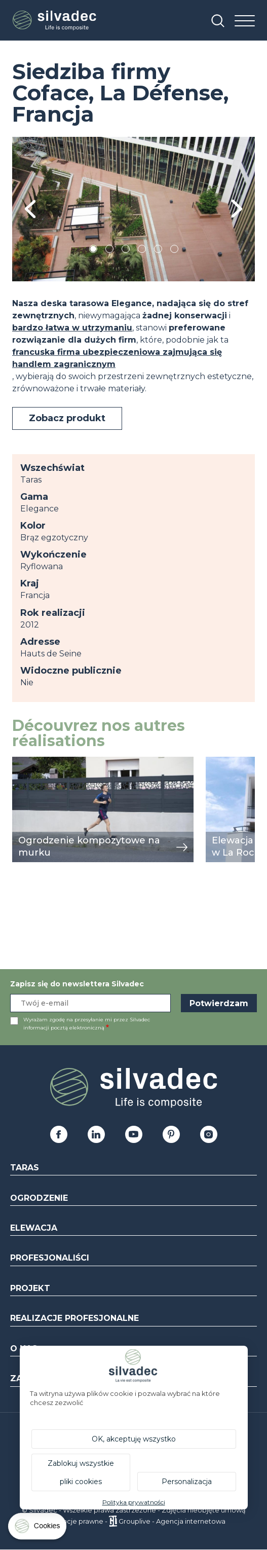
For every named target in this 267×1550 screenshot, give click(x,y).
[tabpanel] (133, 209)
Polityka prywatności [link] (133, 1502)
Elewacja (33, 1228)
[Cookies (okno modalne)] (38, 1528)
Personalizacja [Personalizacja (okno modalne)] (187, 1481)
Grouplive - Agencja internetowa (172, 1521)
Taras (24, 1167)
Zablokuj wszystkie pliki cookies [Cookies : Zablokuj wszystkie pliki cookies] (81, 1472)
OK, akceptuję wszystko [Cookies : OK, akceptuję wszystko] (134, 1439)
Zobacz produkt (67, 418)
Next (237, 209)
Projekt (30, 1288)
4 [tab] (141, 250)
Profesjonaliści (49, 1258)
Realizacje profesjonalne (74, 1318)
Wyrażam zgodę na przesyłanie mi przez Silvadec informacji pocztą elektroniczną (86, 1023)
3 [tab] (125, 250)
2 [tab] (109, 250)
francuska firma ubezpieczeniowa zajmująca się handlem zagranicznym (117, 358)
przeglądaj (34, 762)
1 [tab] (93, 250)
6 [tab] (174, 250)
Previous (30, 209)
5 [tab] (158, 250)
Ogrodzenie (39, 1198)
